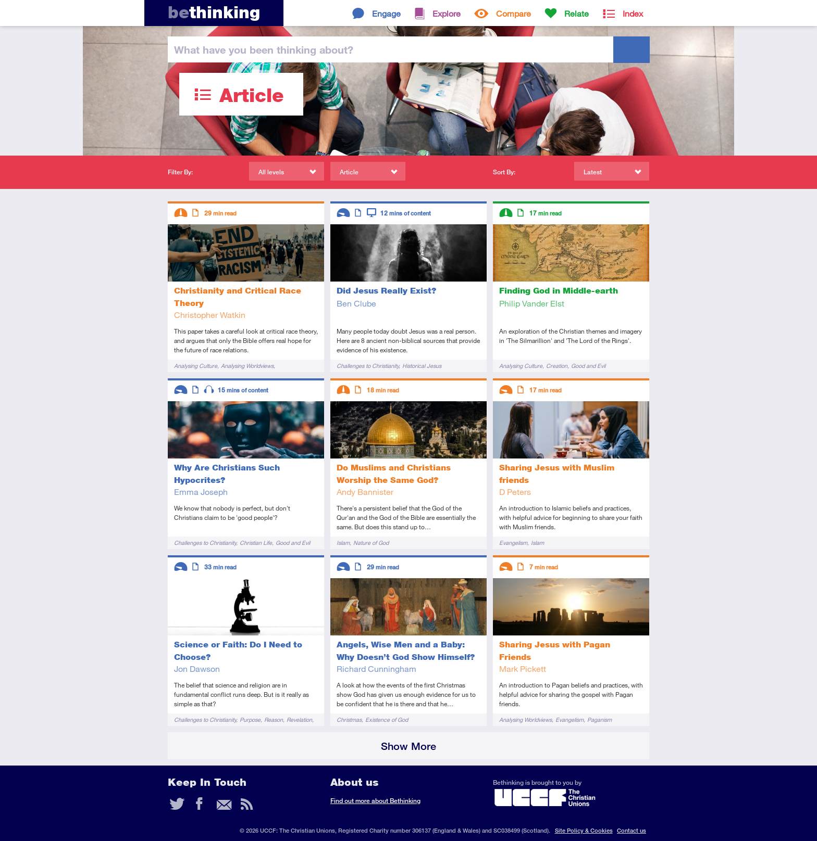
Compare (513, 13)
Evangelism (513, 542)
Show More (408, 746)
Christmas (349, 719)
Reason (273, 719)
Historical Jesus (421, 365)
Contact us (631, 830)
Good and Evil (588, 365)
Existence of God (386, 719)
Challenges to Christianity (368, 365)
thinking (214, 12)
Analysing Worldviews (247, 365)
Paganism (599, 719)
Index (633, 13)
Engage (386, 13)
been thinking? (263, 49)
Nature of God (371, 542)
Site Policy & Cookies (584, 830)
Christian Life (256, 542)
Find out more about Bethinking (375, 801)
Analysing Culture (195, 365)
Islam (343, 542)
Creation (556, 365)
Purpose (250, 719)
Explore (446, 13)
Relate (576, 13)
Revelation (299, 719)
